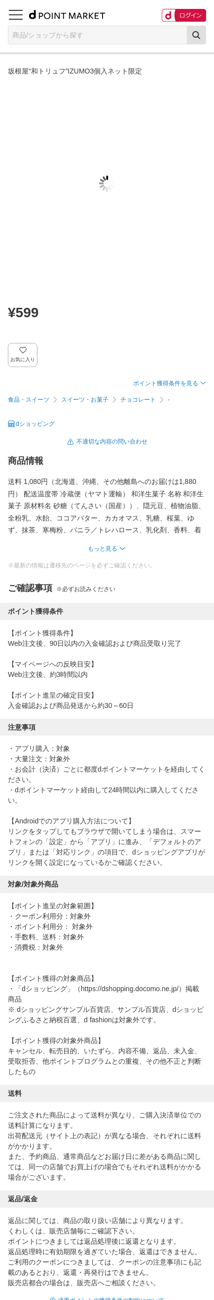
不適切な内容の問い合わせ (111, 441)
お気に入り (23, 359)
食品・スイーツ (28, 399)
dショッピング (35, 423)
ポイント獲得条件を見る (165, 383)
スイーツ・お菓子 (84, 399)
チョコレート (138, 399)
